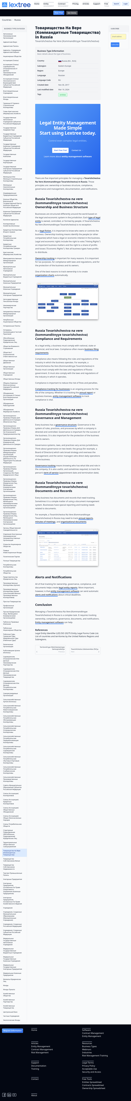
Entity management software (49, 622)
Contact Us (77, 150)
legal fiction (45, 230)
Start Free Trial (60, 150)
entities (63, 95)
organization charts (44, 275)
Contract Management (93, 1033)
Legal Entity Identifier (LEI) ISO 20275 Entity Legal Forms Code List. (67, 633)
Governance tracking (45, 465)
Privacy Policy (88, 1065)
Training (35, 1068)
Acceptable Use (89, 1068)
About (34, 1095)
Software (86, 1030)
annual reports (86, 518)
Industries (87, 1052)
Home (34, 1030)
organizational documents (73, 521)
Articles (34, 1043)
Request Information (12, 1030)
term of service (51, 472)
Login (125, 4)
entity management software (77, 156)
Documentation (38, 1065)
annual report (86, 392)
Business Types (89, 1046)
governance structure (66, 424)
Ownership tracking (44, 258)
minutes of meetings (45, 521)
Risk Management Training (95, 1055)
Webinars (86, 1049)
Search (116, 4)
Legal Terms (88, 1062)
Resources (87, 1043)
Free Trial (59, 13)
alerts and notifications (46, 594)
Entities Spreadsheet (92, 1082)
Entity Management (91, 1036)
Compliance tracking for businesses (52, 389)
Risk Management (39, 1052)
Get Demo (72, 13)
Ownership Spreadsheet (93, 1088)
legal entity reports (68, 587)
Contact (35, 1079)
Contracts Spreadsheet (93, 1085)
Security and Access (91, 1071)
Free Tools (87, 1079)
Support (35, 1062)
